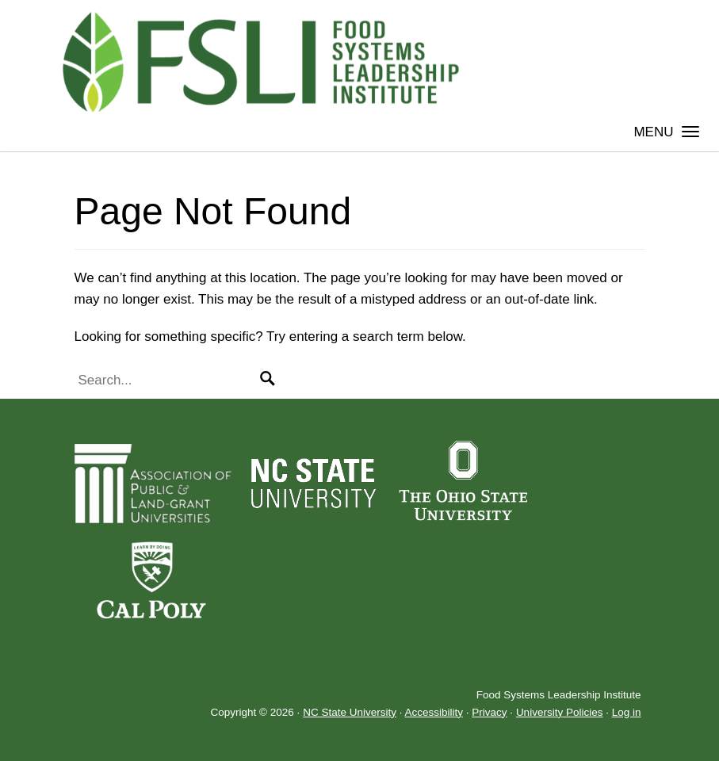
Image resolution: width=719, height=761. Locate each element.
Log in (626, 712)
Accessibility (433, 712)
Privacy (489, 712)
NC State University (349, 712)
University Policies (559, 712)
